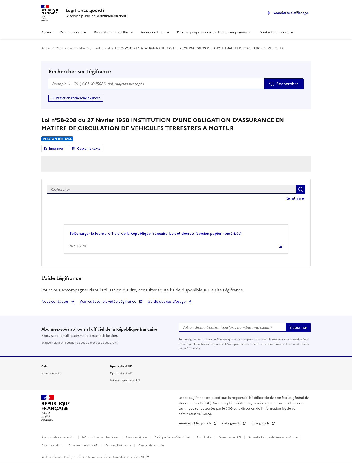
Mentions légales (137, 437)
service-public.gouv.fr (195, 423)
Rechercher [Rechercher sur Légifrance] (287, 84)
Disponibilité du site (119, 445)
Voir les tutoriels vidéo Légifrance (108, 301)
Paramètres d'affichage (290, 13)
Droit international (273, 32)
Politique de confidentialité (172, 437)
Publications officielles (111, 32)
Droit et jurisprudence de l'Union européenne (212, 32)
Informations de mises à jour (100, 437)
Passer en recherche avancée (78, 98)
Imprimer (57, 149)
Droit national (70, 32)
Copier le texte (88, 148)
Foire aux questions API (125, 380)
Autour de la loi (152, 32)
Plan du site (204, 437)
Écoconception (51, 445)
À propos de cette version (58, 437)
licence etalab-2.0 (133, 457)
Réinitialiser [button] (295, 198)
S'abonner (298, 327)
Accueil (47, 32)
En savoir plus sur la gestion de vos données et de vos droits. (79, 343)
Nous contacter (55, 301)
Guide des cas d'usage (167, 301)
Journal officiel (100, 48)
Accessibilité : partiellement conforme (273, 437)
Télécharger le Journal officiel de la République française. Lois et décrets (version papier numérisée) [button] (156, 233)
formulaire (193, 348)
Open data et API (121, 373)
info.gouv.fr (261, 423)
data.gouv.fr (232, 423)
